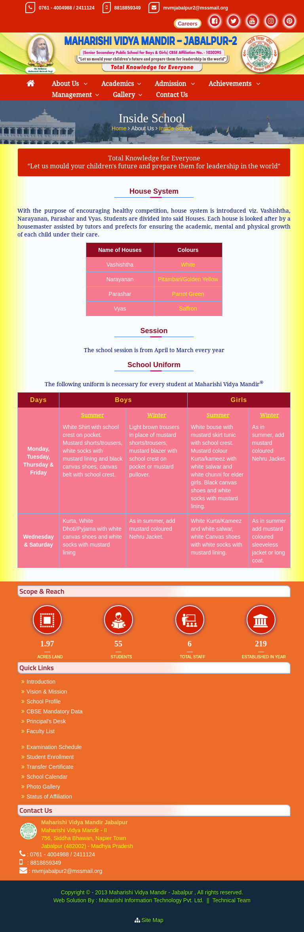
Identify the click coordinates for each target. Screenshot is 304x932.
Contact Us (172, 95)
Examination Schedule (54, 747)
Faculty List (41, 731)
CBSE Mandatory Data (55, 711)
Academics (117, 84)
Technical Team (232, 900)
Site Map (156, 920)
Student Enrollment (50, 757)
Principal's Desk (46, 721)
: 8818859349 (42, 863)
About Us (66, 84)
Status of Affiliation (49, 796)
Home (120, 128)
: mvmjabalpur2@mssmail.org (65, 871)
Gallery (124, 95)
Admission (171, 84)
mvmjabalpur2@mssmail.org (195, 8)
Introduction (41, 682)
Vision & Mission (47, 691)
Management (72, 95)
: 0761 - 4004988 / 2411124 (61, 854)
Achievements (231, 84)
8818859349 (127, 8)
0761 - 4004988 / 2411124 (67, 8)
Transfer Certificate (50, 767)
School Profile (44, 701)
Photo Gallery (43, 786)
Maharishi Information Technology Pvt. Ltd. (150, 900)
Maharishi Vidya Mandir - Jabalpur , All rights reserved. (176, 892)
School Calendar (47, 777)
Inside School (175, 128)
